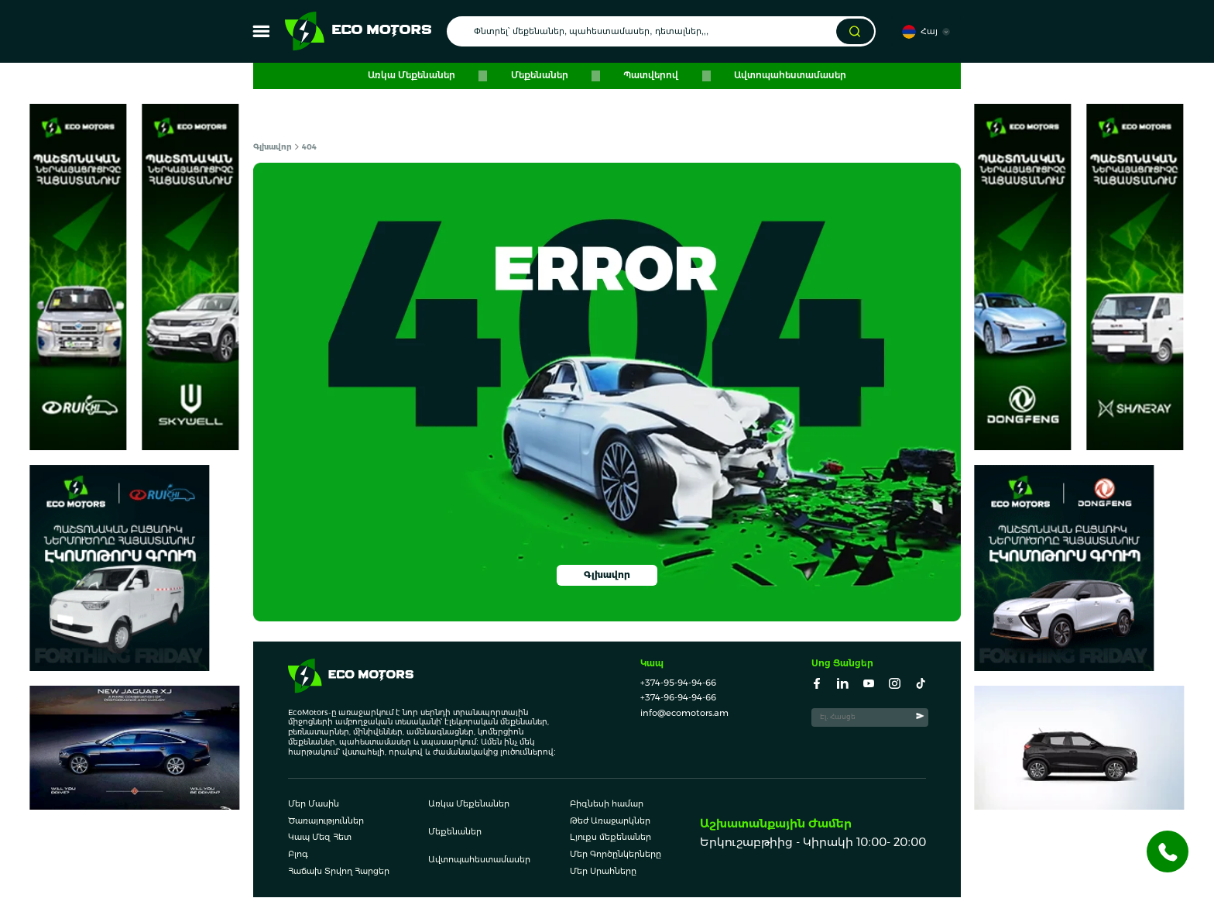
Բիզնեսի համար (606, 805)
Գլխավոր (272, 147)
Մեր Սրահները (603, 872)
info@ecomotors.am (684, 713)
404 (306, 147)
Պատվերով (647, 76)
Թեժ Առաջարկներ (610, 822)
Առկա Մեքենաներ (421, 76)
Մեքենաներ (542, 76)
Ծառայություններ (326, 822)
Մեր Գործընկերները (615, 855)
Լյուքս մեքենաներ (610, 839)
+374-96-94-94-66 (678, 698)
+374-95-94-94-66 (678, 683)
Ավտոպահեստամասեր (780, 76)
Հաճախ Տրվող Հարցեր (338, 872)
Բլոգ (298, 855)
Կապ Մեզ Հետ (320, 839)
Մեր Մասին (313, 805)
